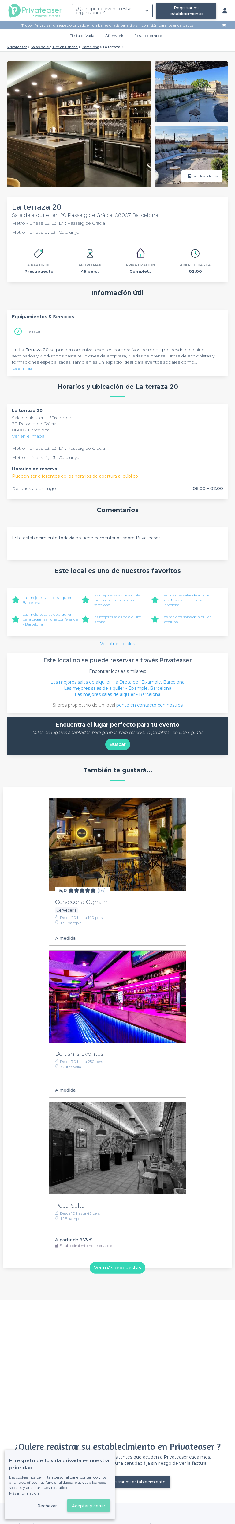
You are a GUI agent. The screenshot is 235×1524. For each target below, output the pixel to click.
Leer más (22, 368)
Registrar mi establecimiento (186, 10)
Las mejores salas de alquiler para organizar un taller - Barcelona (116, 600)
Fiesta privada (82, 35)
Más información (24, 1493)
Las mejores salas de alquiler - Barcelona (117, 694)
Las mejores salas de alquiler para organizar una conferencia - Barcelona (50, 619)
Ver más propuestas (117, 1268)
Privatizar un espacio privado (60, 25)
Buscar (118, 744)
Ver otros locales (117, 643)
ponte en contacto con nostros (149, 705)
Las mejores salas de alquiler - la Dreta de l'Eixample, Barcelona (117, 682)
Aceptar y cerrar (88, 1505)
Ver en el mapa (28, 436)
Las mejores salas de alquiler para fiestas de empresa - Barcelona (186, 600)
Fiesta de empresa (150, 35)
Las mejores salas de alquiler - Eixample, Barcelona (117, 688)
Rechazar (47, 1505)
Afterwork (114, 35)
